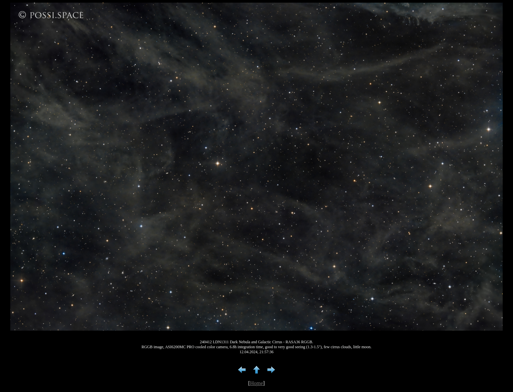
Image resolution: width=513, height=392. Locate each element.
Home (256, 383)
